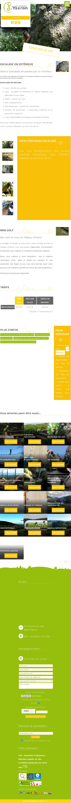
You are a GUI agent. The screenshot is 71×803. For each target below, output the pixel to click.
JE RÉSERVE (62, 351)
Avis (22, 767)
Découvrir (11, 442)
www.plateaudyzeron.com (33, 801)
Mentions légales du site (29, 759)
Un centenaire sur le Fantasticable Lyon (17, 335)
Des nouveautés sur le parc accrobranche (18, 342)
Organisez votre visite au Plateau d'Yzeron (31, 338)
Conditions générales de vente (32, 763)
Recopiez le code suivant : (35, 707)
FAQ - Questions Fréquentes (31, 755)
